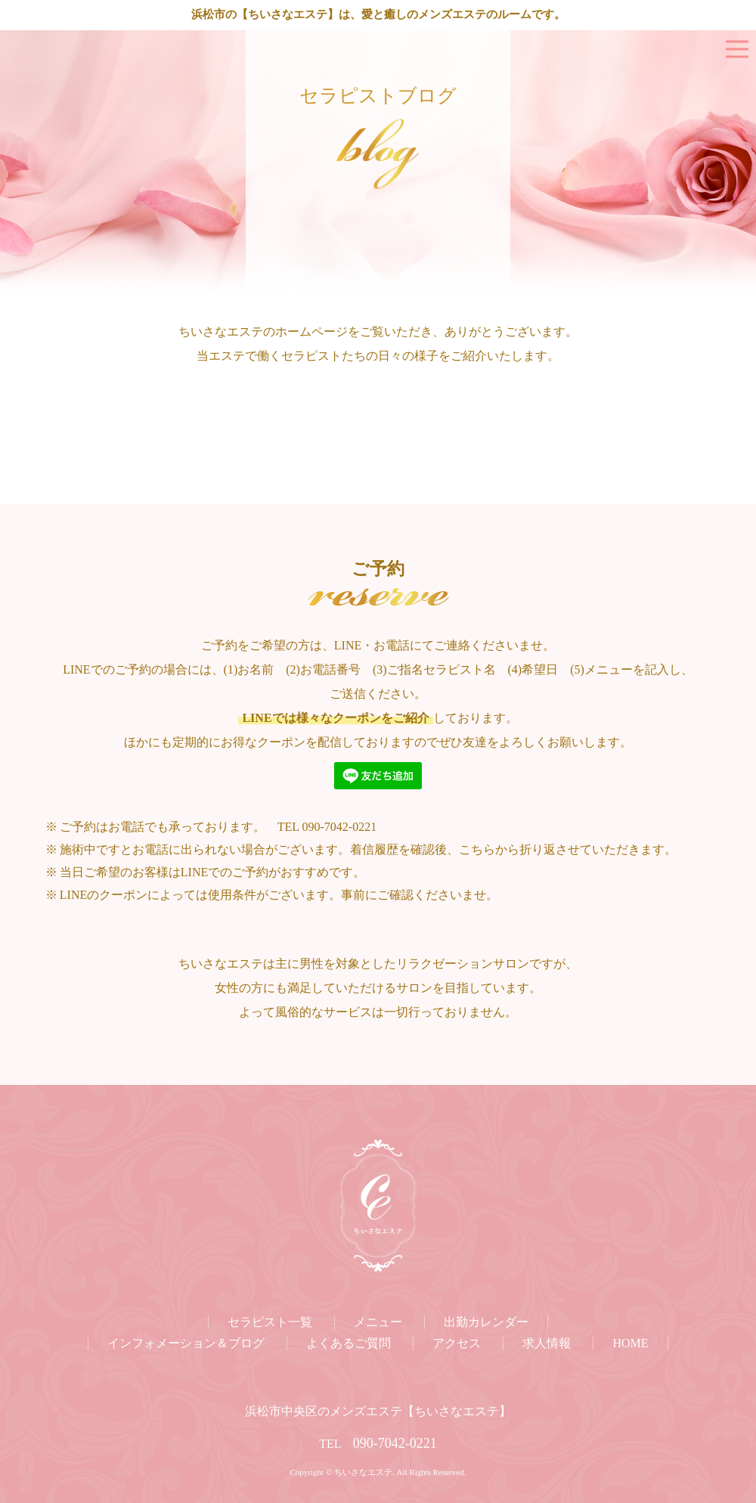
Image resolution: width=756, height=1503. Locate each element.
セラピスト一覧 (270, 1322)
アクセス (456, 1343)
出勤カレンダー (486, 1322)
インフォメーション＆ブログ (186, 1343)
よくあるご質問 (348, 1343)
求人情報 (546, 1343)
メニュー (378, 1322)
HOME (630, 1343)
